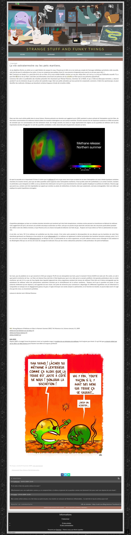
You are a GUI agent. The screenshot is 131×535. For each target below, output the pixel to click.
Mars (21, 470)
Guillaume (16, 481)
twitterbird (65, 474)
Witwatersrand (34, 238)
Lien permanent (38, 466)
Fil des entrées (66, 523)
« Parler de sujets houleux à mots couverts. (54, 59)
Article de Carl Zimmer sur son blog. (21, 330)
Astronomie (15, 470)
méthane (51, 179)
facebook (62, 474)
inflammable (52, 236)
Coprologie (13, 63)
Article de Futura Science (17, 333)
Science (25, 470)
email (69, 474)
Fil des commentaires (66, 525)
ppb (26, 125)
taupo (15, 494)
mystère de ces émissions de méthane (67, 341)
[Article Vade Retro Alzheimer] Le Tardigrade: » (76, 59)
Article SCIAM (14, 335)
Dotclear (58, 529)
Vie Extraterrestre (33, 470)
